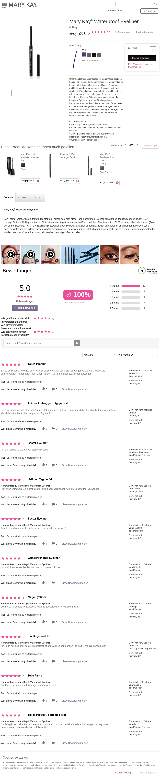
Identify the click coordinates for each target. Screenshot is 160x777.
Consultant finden (114, 10)
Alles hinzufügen (150, 146)
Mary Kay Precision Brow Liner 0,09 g (107, 159)
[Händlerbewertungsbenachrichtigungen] (54, 389)
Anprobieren (135, 67)
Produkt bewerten (144, 32)
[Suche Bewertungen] (77, 343)
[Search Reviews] (42, 343)
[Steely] (99, 55)
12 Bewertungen (123, 32)
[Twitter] (44, 389)
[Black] (94, 55)
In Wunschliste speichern (141, 64)
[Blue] (34, 52)
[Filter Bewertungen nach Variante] (138, 355)
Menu (4, 4)
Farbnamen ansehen (90, 60)
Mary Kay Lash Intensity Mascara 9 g (30, 157)
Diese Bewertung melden (75, 389)
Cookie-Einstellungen (122, 772)
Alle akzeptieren (148, 772)
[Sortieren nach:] (99, 355)
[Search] (137, 4)
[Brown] (89, 55)
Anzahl (132, 48)
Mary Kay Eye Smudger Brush (67, 156)
